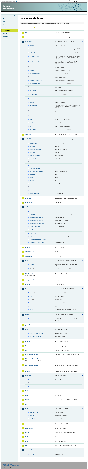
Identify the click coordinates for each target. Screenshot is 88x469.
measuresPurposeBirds (36, 80)
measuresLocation (34, 77)
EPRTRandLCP (30, 273)
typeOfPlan (33, 129)
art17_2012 (28, 139)
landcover (28, 375)
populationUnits (34, 90)
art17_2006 (28, 134)
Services (5, 33)
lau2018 (27, 399)
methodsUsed (33, 87)
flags (31, 296)
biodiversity (29, 202)
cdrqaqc (32, 48)
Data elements (7, 24)
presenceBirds (33, 94)
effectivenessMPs (34, 56)
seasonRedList (33, 115)
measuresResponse (35, 83)
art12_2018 (28, 41)
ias (26, 346)
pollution (32, 165)
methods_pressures (35, 155)
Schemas (5, 27)
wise (26, 445)
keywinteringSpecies (35, 67)
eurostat (28, 284)
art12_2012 (28, 37)
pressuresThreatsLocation (36, 98)
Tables (5, 21)
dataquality (28, 256)
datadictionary (29, 251)
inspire (27, 371)
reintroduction (33, 183)
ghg (26, 329)
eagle (31, 382)
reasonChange (33, 105)
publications (29, 428)
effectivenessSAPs (34, 61)
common (28, 247)
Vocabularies (6, 30)
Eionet (9, 12)
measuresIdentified (35, 73)
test (26, 437)
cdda (26, 207)
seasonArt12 (33, 110)
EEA (10, 1)
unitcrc (31, 309)
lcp (26, 404)
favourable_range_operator (37, 149)
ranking (32, 102)
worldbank (28, 450)
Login (72, 1)
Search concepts (39, 27)
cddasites (32, 214)
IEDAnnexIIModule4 (31, 365)
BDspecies (32, 45)
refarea (31, 302)
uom (26, 441)
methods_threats (34, 158)
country (32, 454)
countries (32, 52)
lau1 (26, 391)
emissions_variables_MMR (36, 333)
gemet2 (27, 325)
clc (30, 379)
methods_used (33, 162)
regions (32, 236)
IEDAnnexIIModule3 (31, 359)
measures (32, 70)
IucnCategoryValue (34, 229)
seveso (27, 432)
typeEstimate (33, 126)
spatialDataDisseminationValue (38, 239)
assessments (33, 143)
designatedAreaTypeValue (36, 217)
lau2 (26, 395)
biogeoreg (32, 146)
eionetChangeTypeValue (36, 226)
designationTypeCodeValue (37, 223)
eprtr (26, 260)
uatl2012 (32, 386)
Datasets (5, 19)
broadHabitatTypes (34, 412)
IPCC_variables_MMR (35, 336)
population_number (35, 168)
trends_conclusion (34, 193)
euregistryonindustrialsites (33, 280)
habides (27, 341)
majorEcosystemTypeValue (37, 233)
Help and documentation (9, 16)
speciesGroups (34, 418)
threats (31, 119)
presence (32, 174)
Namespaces (6, 36)
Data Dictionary (15, 12)
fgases (27, 314)
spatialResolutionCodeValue (37, 242)
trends (31, 122)
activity (32, 264)
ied (26, 350)
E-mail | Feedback (8, 464)
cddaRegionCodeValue (35, 211)
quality (31, 177)
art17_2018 (28, 198)
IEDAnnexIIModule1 (31, 354)
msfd (26, 408)
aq (26, 32)
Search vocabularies (27, 27)
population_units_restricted (37, 171)
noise (27, 424)
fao (26, 288)
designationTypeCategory (36, 220)
